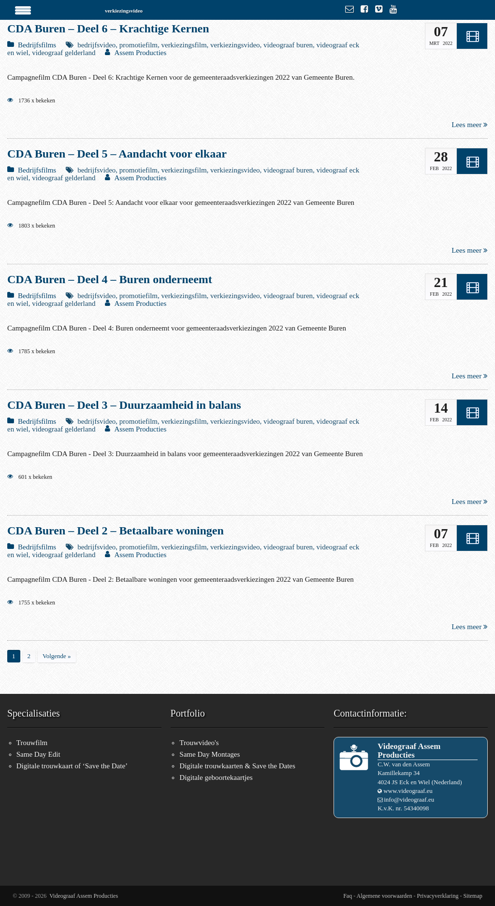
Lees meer (469, 125)
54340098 (416, 808)
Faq (347, 895)
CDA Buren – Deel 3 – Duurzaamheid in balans (124, 405)
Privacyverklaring (437, 895)
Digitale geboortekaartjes (215, 777)
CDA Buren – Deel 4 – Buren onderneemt (109, 279)
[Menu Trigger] (23, 9)
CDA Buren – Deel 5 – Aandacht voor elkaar (117, 153)
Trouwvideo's (198, 743)
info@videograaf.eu (409, 799)
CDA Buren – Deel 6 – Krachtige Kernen (108, 28)
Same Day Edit (38, 754)
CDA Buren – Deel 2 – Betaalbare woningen (115, 530)
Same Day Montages (209, 754)
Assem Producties (140, 53)
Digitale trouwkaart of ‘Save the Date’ (72, 766)
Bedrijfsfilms (37, 45)
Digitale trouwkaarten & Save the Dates (237, 766)
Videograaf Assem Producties (83, 895)
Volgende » (57, 656)
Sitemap (472, 895)
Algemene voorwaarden (384, 895)
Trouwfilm (31, 743)
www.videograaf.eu (408, 790)
